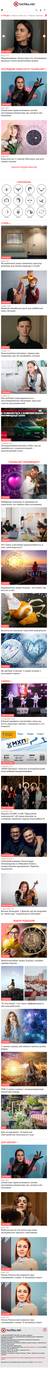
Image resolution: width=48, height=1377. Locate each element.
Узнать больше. (38, 1362)
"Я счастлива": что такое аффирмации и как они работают (22, 1004)
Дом (3, 1127)
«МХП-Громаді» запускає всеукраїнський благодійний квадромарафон (23, 770)
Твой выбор (6, 257)
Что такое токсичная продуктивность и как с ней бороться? (22, 546)
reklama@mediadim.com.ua (31, 1347)
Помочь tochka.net (19, 16)
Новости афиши (7, 715)
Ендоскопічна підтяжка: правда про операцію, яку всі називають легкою (20, 354)
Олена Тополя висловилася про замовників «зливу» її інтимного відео (21, 1276)
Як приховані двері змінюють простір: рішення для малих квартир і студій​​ (21, 264)
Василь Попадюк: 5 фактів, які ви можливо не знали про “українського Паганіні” (24, 912)
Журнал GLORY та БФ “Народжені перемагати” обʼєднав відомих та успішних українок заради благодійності (23, 816)
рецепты (5, 626)
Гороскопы (24, 182)
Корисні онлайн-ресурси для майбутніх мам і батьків (22, 309)
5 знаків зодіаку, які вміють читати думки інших (23, 1047)
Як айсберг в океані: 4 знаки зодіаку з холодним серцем (21, 672)
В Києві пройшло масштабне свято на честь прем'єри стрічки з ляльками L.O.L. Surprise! (23, 724)
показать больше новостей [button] (24, 167)
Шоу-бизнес (6, 104)
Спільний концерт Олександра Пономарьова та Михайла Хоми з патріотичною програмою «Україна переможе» (20, 865)
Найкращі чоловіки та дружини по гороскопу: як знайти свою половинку (21, 503)
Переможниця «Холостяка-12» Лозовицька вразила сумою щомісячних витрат (24, 59)
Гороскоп (5, 153)
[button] (40, 10)
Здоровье (5, 347)
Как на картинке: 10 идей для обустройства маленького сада (17, 1133)
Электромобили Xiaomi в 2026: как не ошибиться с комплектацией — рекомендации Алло (21, 448)
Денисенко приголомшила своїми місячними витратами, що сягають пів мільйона (21, 113)
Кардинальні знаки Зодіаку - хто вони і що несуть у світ (23, 589)
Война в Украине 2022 (38, 16)
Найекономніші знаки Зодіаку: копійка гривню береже (22, 961)
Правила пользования (7, 1357)
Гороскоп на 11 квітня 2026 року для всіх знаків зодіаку (22, 160)
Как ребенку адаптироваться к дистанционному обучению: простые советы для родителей (21, 401)
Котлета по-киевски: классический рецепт (23, 630)
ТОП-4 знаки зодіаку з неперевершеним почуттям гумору (22, 1090)
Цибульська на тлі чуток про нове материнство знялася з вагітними (19, 1231)
